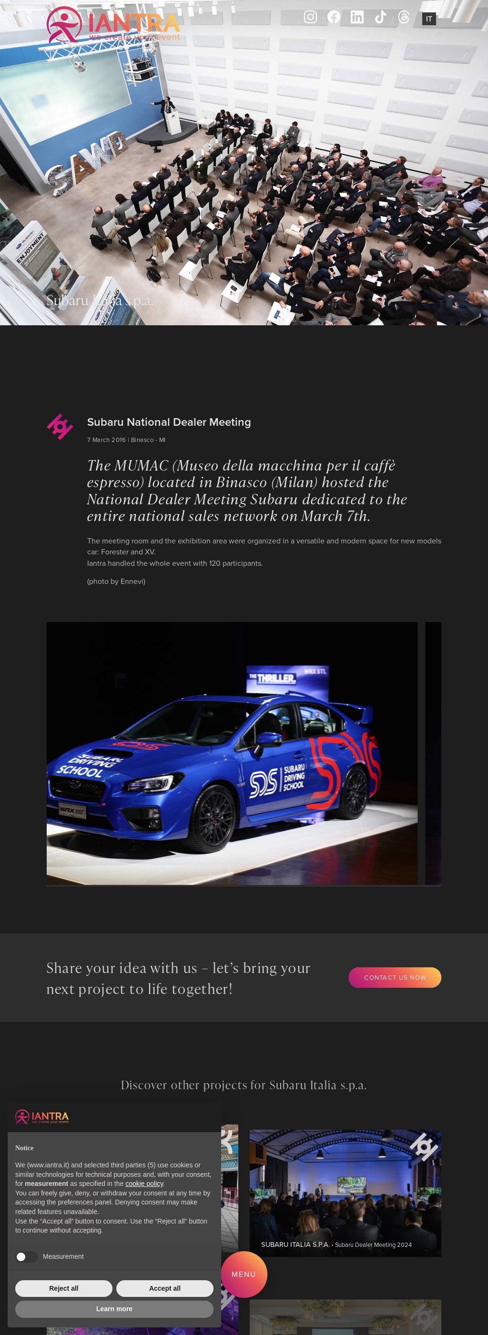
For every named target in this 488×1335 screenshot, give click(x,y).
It (429, 18)
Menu (244, 1274)
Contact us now (395, 977)
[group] (223, 753)
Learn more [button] (114, 1309)
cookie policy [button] (144, 1183)
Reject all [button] (63, 1288)
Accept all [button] (165, 1288)
